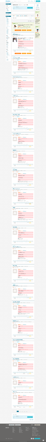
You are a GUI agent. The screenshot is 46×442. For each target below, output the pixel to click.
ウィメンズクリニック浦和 (16, 57)
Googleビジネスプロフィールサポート (35, 434)
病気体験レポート (14, 430)
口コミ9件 (25, 39)
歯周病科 (7, 53)
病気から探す (20, 428)
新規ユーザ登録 (32, 1)
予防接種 (7, 59)
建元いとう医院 (16, 114)
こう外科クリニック (15, 95)
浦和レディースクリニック (16, 188)
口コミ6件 (25, 192)
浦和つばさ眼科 (15, 265)
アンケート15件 (29, 26)
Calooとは (29, 1)
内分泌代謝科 (8, 21)
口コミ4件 (25, 80)
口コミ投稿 (13, 432)
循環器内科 (7, 19)
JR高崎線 (7, 9)
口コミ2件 (25, 26)
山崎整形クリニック (15, 285)
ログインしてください (37, 7)
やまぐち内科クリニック (17, 246)
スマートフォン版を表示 (37, 438)
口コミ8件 (25, 211)
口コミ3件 (25, 61)
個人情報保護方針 (27, 430)
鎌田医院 (15, 169)
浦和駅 (18, 58)
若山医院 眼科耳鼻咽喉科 (18, 339)
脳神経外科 (7, 31)
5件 (36, 18)
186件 (38, 33)
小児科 (7, 47)
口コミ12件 (25, 99)
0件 (36, 33)
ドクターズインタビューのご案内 (35, 430)
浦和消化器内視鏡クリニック (16, 34)
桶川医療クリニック (15, 23)
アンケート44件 (29, 39)
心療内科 (7, 50)
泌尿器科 (7, 38)
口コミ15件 (25, 118)
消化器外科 (7, 30)
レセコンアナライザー (34, 432)
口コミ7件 (25, 395)
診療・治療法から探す (21, 432)
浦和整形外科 (14, 150)
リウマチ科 (7, 22)
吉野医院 (14, 207)
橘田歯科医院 (16, 358)
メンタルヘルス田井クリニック (17, 133)
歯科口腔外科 (8, 54)
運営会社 (6, 438)
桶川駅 (22, 23)
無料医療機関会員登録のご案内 (34, 428)
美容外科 (7, 33)
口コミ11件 (25, 343)
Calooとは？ (14, 428)
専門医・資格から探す (21, 430)
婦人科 (7, 45)
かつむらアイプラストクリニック (17, 76)
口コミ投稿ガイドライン (28, 428)
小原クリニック (15, 391)
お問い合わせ (11, 438)
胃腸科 (7, 20)
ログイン (34, 1)
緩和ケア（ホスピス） (8, 26)
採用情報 (8, 438)
